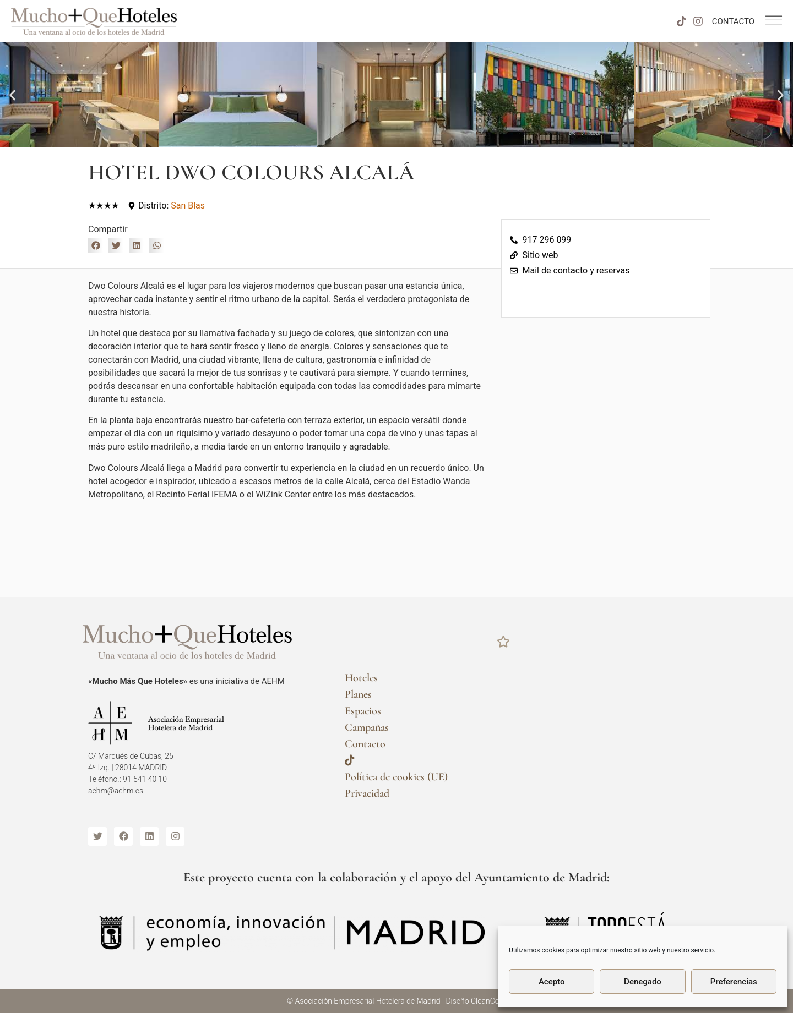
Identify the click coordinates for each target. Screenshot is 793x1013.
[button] (12, 95)
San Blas (188, 205)
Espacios (363, 711)
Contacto (365, 744)
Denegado (642, 982)
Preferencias (733, 982)
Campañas (367, 727)
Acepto (552, 982)
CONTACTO (733, 21)
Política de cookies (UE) (396, 777)
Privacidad (367, 793)
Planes (358, 694)
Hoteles (361, 678)
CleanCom (488, 1000)
